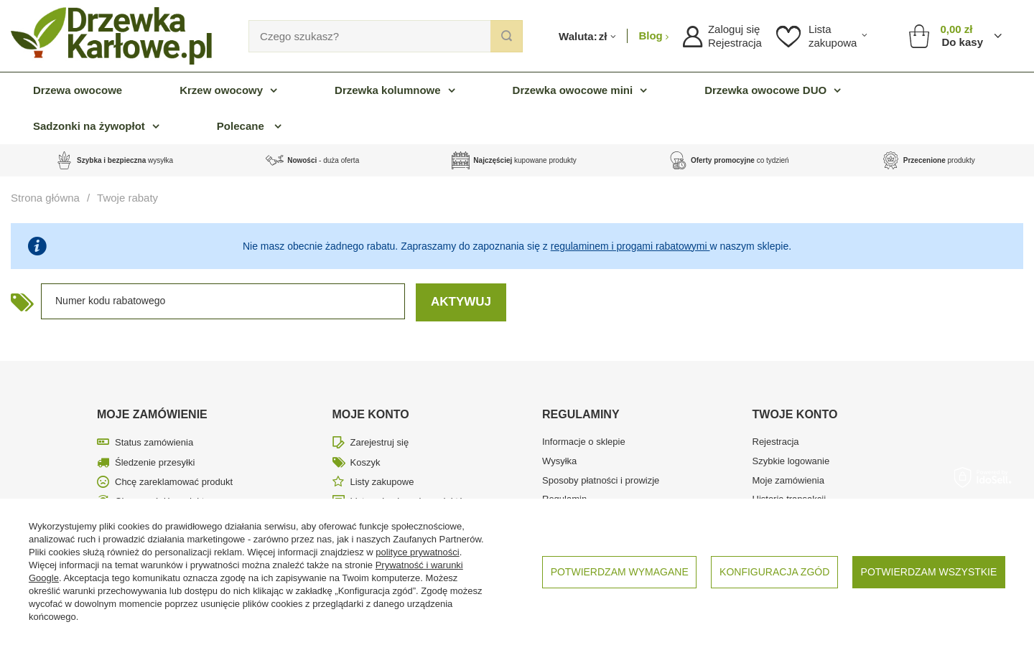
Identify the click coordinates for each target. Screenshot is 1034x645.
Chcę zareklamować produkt (174, 481)
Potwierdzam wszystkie (929, 572)
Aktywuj (461, 302)
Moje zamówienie (152, 414)
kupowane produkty (524, 160)
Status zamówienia (154, 442)
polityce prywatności (417, 552)
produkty (939, 160)
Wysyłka (559, 461)
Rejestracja (735, 43)
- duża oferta (323, 160)
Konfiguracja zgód (774, 572)
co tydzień (740, 160)
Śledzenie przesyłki (155, 462)
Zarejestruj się (379, 442)
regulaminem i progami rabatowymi (630, 246)
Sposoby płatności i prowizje (600, 480)
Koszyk (365, 462)
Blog (652, 35)
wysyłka (125, 160)
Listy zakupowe (382, 481)
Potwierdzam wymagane (620, 572)
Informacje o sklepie (583, 441)
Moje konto (370, 414)
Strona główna (45, 198)
